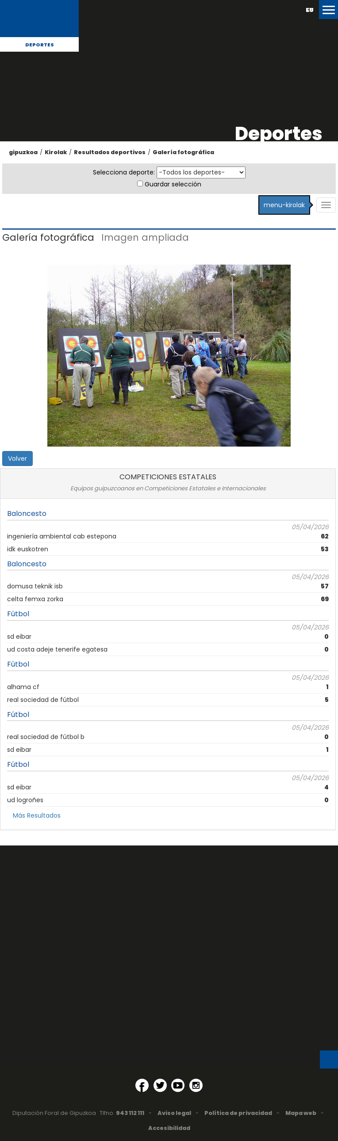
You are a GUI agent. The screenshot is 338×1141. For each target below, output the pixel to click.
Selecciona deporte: (124, 172)
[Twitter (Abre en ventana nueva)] (160, 1085)
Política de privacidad (238, 1113)
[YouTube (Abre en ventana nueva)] (177, 1085)
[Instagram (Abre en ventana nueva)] (196, 1085)
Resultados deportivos (110, 152)
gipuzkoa (23, 152)
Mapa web (300, 1113)
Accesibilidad (169, 1128)
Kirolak (56, 152)
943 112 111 (130, 1113)
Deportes (39, 44)
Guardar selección (173, 184)
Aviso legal (174, 1113)
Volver (17, 458)
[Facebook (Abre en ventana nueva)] (142, 1085)
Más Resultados (37, 815)
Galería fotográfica (183, 152)
